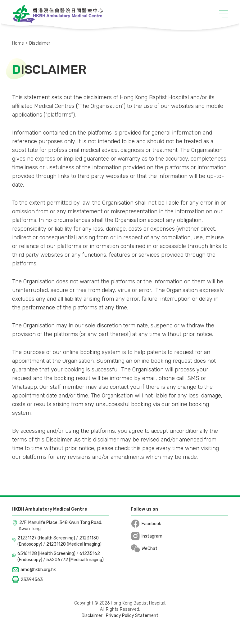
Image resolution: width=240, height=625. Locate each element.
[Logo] (57, 14)
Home (18, 43)
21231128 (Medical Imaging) (74, 544)
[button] (223, 14)
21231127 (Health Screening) (46, 538)
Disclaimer (92, 615)
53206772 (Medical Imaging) (75, 559)
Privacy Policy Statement (132, 615)
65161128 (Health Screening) (46, 553)
